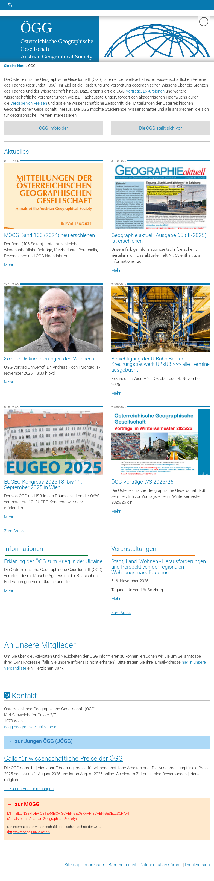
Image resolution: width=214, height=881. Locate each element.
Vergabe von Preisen (28, 103)
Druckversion (197, 865)
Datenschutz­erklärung (161, 865)
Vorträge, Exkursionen (145, 91)
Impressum (94, 865)
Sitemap (72, 865)
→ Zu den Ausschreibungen (29, 789)
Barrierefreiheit (122, 865)
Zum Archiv (14, 530)
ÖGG (36, 27)
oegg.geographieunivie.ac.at (31, 727)
